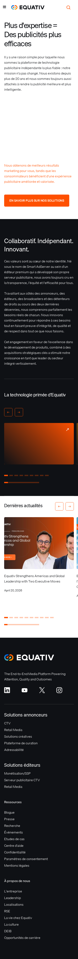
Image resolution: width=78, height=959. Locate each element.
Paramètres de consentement (26, 859)
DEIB (7, 931)
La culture (11, 924)
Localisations (14, 904)
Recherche (12, 825)
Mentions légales (16, 865)
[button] (4, 7)
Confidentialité (15, 852)
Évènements (13, 832)
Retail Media (13, 729)
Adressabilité (14, 749)
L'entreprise (13, 891)
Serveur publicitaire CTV (22, 780)
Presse (9, 819)
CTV (7, 723)
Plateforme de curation (21, 743)
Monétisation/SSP (17, 773)
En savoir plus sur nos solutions (36, 200)
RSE (7, 911)
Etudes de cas (14, 839)
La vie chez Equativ (18, 917)
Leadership (12, 898)
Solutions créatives (18, 736)
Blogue (9, 812)
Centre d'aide (14, 845)
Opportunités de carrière (22, 937)
